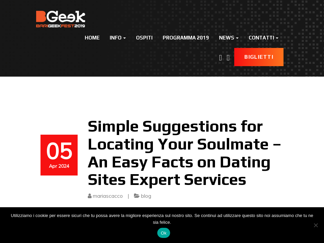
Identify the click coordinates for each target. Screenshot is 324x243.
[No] (315, 225)
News (229, 37)
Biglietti (258, 57)
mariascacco (108, 195)
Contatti (263, 37)
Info (118, 37)
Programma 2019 (186, 37)
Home (92, 37)
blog (146, 195)
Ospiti (144, 37)
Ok (163, 233)
